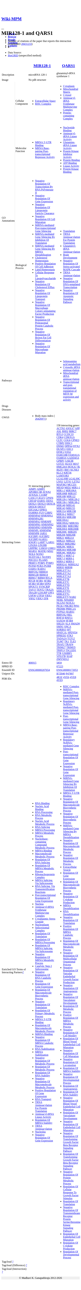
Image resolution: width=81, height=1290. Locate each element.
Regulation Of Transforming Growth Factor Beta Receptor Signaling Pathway (71, 1161)
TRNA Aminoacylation (71, 274)
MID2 (68, 487)
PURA (40, 566)
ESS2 (68, 452)
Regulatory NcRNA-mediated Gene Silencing (71, 744)
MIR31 (70, 546)
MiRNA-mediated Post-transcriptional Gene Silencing (45, 228)
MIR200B (73, 529)
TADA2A (61, 638)
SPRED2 (61, 635)
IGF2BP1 (33, 536)
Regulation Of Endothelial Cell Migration (71, 1236)
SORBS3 (61, 629)
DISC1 (68, 443)
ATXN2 (46, 492)
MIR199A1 (62, 520)
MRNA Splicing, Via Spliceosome (44, 882)
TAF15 (32, 589)
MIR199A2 (62, 523)
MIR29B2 (70, 543)
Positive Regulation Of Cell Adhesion (45, 265)
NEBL (59, 600)
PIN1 (76, 605)
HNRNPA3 (34, 521)
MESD (60, 487)
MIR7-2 (70, 555)
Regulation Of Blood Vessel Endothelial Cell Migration (71, 1043)
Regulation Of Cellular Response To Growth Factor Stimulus (71, 1192)
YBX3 (39, 598)
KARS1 (43, 539)
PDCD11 (33, 560)
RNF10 (60, 617)
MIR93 (60, 567)
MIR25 (60, 543)
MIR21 (60, 537)
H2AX (68, 463)
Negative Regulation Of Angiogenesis (70, 988)
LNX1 (59, 481)
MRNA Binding (43, 850)
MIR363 (71, 552)
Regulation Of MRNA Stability (43, 1121)
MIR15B (71, 511)
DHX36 (32, 506)
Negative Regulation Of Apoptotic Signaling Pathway (70, 296)
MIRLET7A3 (63, 576)
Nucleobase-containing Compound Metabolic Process (44, 843)
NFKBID (69, 600)
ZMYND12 (62, 659)
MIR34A (61, 549)
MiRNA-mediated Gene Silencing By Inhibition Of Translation (45, 238)
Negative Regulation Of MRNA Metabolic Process (44, 958)
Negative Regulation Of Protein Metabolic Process (70, 1177)
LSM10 (43, 548)
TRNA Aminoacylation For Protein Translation (71, 238)
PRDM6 (60, 608)
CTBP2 (60, 443)
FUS (41, 512)
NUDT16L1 (34, 557)
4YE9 (59, 680)
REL (69, 614)
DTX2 (76, 446)
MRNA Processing (45, 830)
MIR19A (74, 523)
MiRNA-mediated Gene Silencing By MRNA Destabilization (71, 831)
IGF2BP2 (44, 536)
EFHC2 (60, 452)
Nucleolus (40, 1131)
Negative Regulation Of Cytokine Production (70, 898)
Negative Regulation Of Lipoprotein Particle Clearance (44, 209)
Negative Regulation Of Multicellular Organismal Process (70, 958)
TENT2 (41, 589)
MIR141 (70, 505)
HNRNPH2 (47, 524)
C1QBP (43, 495)
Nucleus (39, 904)
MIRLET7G (62, 594)
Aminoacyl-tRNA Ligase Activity (70, 136)
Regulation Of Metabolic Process (44, 1068)
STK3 (70, 635)
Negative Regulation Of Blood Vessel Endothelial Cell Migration (71, 1103)
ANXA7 (70, 428)
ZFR (45, 598)
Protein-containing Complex (68, 115)
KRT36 (67, 472)
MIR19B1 (61, 526)
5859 (59, 662)
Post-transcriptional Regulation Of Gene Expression (45, 898)
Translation (69, 231)
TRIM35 (71, 647)
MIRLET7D (62, 585)
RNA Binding (42, 803)
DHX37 (42, 506)
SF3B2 (47, 580)
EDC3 (69, 449)
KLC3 (59, 472)
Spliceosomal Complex (42, 929)
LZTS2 (76, 481)
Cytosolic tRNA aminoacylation (71, 369)
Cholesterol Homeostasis (42, 259)
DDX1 (49, 500)
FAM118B (62, 455)
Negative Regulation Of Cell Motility (70, 1032)
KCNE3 (74, 469)
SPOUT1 (33, 586)
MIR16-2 (61, 514)
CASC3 (32, 497)
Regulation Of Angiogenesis (70, 1087)
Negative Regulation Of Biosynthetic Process (70, 818)
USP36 (32, 595)
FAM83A (61, 458)
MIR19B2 (73, 526)
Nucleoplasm (42, 924)
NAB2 (72, 597)
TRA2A (49, 589)
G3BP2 (48, 512)
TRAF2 (60, 644)
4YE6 (66, 677)
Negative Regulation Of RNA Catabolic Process (43, 976)
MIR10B (61, 496)
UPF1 (51, 592)
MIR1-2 (60, 490)
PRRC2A (71, 608)
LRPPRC (33, 548)
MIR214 (69, 537)
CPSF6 (49, 497)
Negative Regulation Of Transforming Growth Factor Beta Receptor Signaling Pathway (71, 1142)
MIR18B (71, 517)
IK (78, 466)
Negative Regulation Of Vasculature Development (70, 998)
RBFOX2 (33, 571)
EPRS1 (43, 509)
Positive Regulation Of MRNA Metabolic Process (70, 1020)
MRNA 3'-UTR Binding (43, 144)
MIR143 (60, 508)
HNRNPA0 (34, 515)
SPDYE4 (72, 632)
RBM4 (41, 577)
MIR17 (71, 514)
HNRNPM (45, 530)
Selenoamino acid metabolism (71, 363)
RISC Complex (43, 103)
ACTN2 (60, 428)
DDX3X (50, 503)
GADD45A (73, 458)
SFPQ (47, 583)
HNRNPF (46, 521)
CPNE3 (75, 440)
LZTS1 (67, 481)
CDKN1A (69, 437)
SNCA (67, 626)
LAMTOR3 (62, 475)
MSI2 (50, 551)
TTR (58, 653)
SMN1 (60, 626)
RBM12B (33, 574)
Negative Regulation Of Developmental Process (71, 1078)
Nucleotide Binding (69, 129)
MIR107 (72, 493)
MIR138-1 (62, 502)
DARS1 (41, 500)
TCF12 (71, 638)
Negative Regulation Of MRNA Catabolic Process (44, 1041)
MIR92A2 (73, 564)
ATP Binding (70, 163)
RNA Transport (43, 1099)
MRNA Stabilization (41, 1053)
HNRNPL (33, 530)
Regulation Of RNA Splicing (42, 861)
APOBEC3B (35, 492)
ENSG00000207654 (39, 670)
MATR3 (42, 551)
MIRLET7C (62, 582)
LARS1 (50, 542)
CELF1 (41, 497)
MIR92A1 (61, 564)
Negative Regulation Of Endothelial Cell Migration (71, 1126)
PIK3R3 (69, 605)
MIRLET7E (62, 588)
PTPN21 (61, 611)
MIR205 (72, 531)
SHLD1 (60, 623)
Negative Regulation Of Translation (42, 1004)
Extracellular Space (45, 100)
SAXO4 (60, 620)
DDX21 (32, 503)
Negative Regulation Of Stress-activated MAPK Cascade (71, 265)
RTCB (31, 580)
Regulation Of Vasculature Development (70, 1115)
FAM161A (74, 455)
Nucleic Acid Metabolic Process (44, 822)
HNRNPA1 (47, 515)
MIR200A (61, 529)
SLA (67, 623)
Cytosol (67, 95)
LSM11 (51, 548)
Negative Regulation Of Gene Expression (44, 198)
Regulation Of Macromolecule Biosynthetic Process (43, 994)
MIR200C (61, 531)
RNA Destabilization (71, 913)
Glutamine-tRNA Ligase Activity (70, 145)
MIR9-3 (70, 561)
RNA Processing (44, 812)
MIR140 (60, 505)
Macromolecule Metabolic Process (44, 855)
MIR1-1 (76, 487)
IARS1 (43, 533)
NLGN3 (60, 603)
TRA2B (32, 592)
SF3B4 (40, 583)
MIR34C (61, 552)
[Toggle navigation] (2, 29)
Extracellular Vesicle (70, 868)
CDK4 (59, 437)
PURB (47, 566)
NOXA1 (70, 603)
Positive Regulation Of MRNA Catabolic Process (70, 932)
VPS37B (61, 656)
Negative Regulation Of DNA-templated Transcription (71, 283)
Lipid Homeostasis (45, 269)
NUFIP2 (46, 557)
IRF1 (67, 469)
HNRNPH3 (34, 527)
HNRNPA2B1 (35, 518)
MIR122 (71, 496)
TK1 (66, 641)
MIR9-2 (60, 561)
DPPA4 (68, 446)
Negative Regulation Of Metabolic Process (44, 1060)
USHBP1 (67, 653)
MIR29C (61, 546)
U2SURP (42, 592)
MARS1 (32, 551)
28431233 (26, 44)
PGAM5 (43, 560)
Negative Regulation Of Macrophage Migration (42, 348)
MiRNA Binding (44, 1034)
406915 (32, 662)
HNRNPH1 (34, 524)
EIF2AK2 (33, 509)
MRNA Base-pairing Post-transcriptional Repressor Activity (45, 152)
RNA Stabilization (44, 1049)
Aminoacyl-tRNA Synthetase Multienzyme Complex (70, 103)
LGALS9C (74, 478)
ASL (58, 431)
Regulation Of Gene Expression (44, 985)
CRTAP (32, 500)
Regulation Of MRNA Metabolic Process (44, 868)
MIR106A (71, 490)
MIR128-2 (74, 499)
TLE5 (73, 641)
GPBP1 (60, 460)
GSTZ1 (60, 463)
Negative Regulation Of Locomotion (70, 1062)
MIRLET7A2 (63, 573)
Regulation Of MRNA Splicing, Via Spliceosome (44, 948)
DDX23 (42, 503)
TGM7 (60, 641)
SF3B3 (32, 583)
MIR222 (70, 540)
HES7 (76, 463)
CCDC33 (69, 434)
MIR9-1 (70, 558)
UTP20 (40, 595)
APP (77, 428)
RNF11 (69, 617)
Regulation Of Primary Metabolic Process (45, 1013)
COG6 (67, 440)
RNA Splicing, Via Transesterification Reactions (45, 889)
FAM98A (33, 512)
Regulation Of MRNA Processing (45, 941)
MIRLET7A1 (63, 570)
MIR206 (60, 534)
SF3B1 (39, 580)
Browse (12, 36)
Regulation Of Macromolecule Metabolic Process (44, 1028)
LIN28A (32, 545)
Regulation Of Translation (42, 935)
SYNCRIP (44, 586)
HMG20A (61, 466)
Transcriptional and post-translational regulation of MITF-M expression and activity (71, 391)
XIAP (69, 656)
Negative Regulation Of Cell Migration (45, 219)
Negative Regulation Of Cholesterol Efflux (44, 284)
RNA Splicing (42, 827)
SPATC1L (61, 632)
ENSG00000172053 (67, 670)
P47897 (70, 673)
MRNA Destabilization (71, 907)
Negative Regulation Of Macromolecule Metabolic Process (44, 1083)
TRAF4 (69, 644)
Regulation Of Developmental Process (71, 1254)
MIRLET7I (62, 597)
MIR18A (61, 517)
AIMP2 (41, 489)
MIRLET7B (62, 579)
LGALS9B (62, 478)
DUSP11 (61, 449)
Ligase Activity (71, 166)
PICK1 (60, 605)
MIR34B (71, 549)
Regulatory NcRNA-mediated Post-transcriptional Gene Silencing (71, 707)
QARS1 (68, 65)
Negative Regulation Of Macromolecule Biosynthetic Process (71, 804)
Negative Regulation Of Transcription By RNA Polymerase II (44, 186)
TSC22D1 (70, 650)
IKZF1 (60, 469)
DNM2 (60, 446)
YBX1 (48, 595)
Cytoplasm (68, 86)
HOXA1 (72, 466)
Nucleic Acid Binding (42, 808)
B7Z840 (60, 673)
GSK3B (69, 460)
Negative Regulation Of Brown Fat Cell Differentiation (43, 336)
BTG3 (59, 434)
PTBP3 (50, 563)
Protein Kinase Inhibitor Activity (71, 154)
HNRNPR (33, 533)
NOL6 (31, 554)
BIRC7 (72, 431)
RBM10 (43, 571)
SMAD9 (75, 623)
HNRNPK (46, 527)
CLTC (59, 440)
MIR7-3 (60, 558)
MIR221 (60, 540)
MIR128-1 (42, 65)
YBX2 (31, 598)
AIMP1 (32, 489)
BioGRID (13, 55)
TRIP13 (60, 650)
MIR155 (70, 508)
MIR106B (61, 493)
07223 (59, 666)
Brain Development (70, 256)
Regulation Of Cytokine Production (70, 1245)
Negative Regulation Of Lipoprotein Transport (42, 295)
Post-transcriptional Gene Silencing (71, 719)
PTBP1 (41, 563)
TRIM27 (61, 647)
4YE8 (73, 677)
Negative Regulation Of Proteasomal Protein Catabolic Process (44, 322)
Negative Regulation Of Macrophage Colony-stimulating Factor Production (45, 308)
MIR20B (70, 534)
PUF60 (32, 566)
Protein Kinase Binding (71, 170)
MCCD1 (71, 484)
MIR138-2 (74, 502)
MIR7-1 (60, 555)
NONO (39, 554)
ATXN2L (33, 495)
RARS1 (42, 568)
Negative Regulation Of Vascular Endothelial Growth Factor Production (71, 975)
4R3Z (59, 677)
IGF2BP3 (33, 539)
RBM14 (43, 574)
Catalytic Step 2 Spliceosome (43, 967)
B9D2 (65, 431)
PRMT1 (32, 563)
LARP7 (42, 542)
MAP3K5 (61, 484)
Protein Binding (71, 160)
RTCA (48, 577)
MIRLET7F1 (63, 591)
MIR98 (68, 567)
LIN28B (42, 545)
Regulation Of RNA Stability (42, 1074)
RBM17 (32, 577)
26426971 (40, 418)
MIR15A (61, 511)
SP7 (69, 629)
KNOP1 (32, 542)
